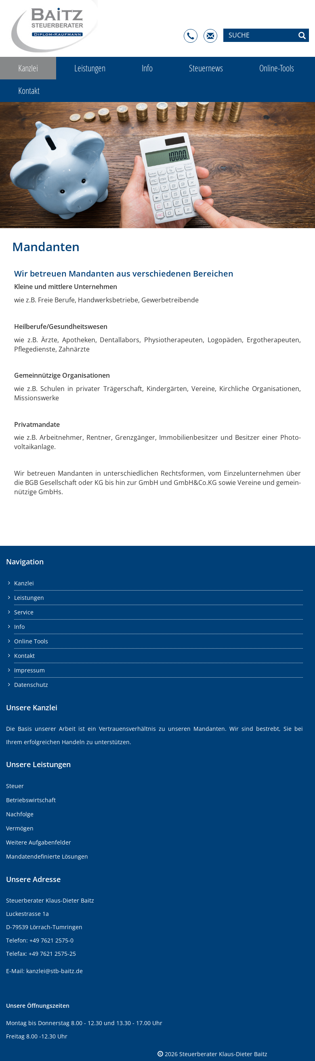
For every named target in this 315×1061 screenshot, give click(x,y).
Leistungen (89, 68)
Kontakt (29, 90)
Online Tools (31, 641)
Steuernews (206, 68)
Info (147, 68)
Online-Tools (276, 68)
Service (24, 612)
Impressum (29, 670)
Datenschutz (31, 685)
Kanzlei (28, 68)
